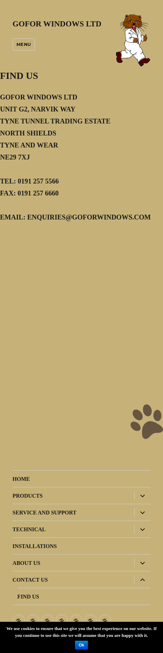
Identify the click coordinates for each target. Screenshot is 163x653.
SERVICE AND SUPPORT (44, 512)
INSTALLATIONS (35, 546)
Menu (23, 44)
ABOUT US (26, 563)
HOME (21, 479)
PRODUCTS (28, 496)
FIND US (28, 596)
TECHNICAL (29, 529)
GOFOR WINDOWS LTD (57, 24)
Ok (81, 645)
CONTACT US (30, 580)
